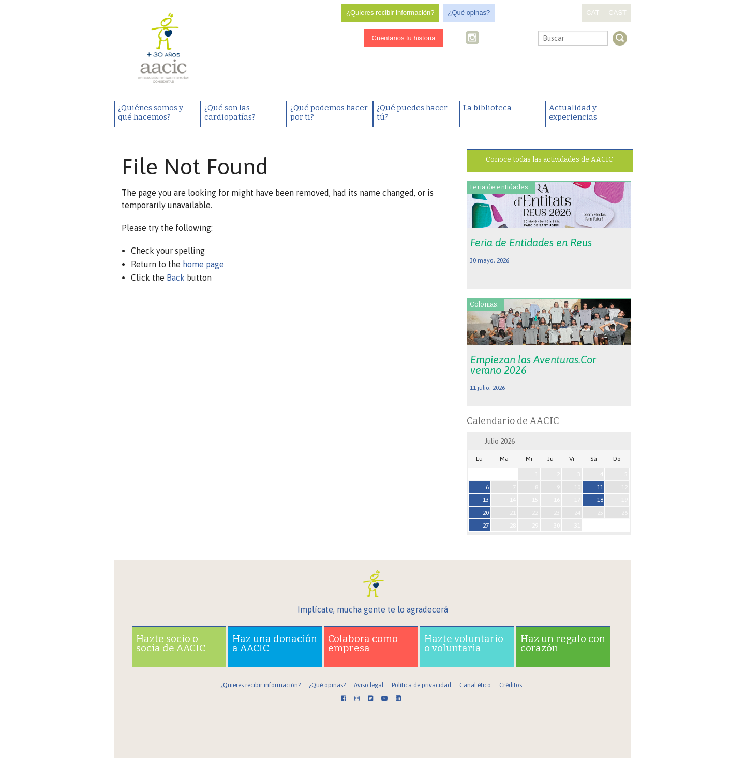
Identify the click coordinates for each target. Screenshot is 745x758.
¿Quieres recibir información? (390, 13)
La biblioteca (487, 107)
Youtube (506, 39)
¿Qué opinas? (469, 13)
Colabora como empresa (363, 643)
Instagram (473, 39)
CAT (592, 13)
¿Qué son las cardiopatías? (230, 112)
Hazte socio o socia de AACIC (170, 643)
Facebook (458, 39)
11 (600, 487)
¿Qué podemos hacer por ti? (329, 112)
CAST (617, 13)
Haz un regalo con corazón (562, 643)
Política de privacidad (421, 685)
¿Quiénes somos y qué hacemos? (150, 112)
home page (203, 264)
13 (486, 499)
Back (176, 277)
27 (486, 525)
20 (486, 512)
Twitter (489, 39)
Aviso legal (368, 685)
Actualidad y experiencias (573, 112)
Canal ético (475, 685)
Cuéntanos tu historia (404, 38)
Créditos (510, 685)
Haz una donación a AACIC (274, 643)
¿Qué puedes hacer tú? (412, 112)
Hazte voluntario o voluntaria (463, 643)
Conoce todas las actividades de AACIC (549, 159)
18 (600, 499)
